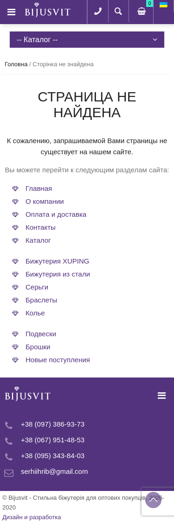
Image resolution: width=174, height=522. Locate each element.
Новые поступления (58, 360)
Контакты (41, 227)
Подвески (41, 334)
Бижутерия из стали (58, 274)
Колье (35, 313)
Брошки (38, 347)
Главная (39, 188)
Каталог (38, 240)
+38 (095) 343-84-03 (52, 455)
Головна (16, 64)
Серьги (37, 287)
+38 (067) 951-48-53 (52, 440)
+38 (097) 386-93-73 (52, 424)
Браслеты (41, 300)
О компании (45, 201)
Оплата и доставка (56, 214)
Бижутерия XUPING (58, 261)
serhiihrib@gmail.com (54, 471)
